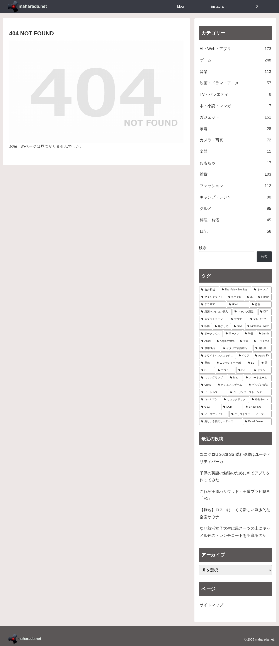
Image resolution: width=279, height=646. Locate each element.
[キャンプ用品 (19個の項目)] (245, 312)
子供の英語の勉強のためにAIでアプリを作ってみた (235, 476)
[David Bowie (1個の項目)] (257, 421)
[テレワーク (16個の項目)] (260, 319)
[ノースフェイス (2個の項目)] (213, 414)
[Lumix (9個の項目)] (264, 334)
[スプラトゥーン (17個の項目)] (213, 319)
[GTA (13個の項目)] (238, 326)
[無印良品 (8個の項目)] (209, 348)
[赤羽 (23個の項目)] (261, 304)
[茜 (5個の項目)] (266, 363)
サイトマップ (211, 605)
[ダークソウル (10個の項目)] (211, 334)
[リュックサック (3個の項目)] (235, 399)
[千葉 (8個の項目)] (244, 341)
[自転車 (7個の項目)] (262, 348)
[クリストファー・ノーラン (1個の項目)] (250, 414)
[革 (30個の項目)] (250, 297)
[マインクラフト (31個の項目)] (212, 297)
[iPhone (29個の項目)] (264, 297)
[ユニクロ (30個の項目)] (235, 297)
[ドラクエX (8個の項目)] (262, 341)
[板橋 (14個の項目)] (205, 326)
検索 (203, 248)
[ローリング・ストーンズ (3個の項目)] (250, 392)
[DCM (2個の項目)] (232, 407)
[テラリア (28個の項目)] (212, 304)
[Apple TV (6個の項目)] (262, 356)
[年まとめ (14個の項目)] (222, 326)
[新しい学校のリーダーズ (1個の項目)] (220, 421)
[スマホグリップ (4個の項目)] (213, 378)
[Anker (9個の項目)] (206, 341)
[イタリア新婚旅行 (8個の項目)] (236, 348)
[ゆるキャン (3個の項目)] (261, 399)
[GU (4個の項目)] (207, 370)
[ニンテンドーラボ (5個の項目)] (230, 363)
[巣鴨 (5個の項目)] (206, 363)
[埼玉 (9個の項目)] (249, 334)
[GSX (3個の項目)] (209, 407)
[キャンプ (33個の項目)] (262, 290)
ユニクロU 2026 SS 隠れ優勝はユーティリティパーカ (235, 458)
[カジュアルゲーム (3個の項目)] (231, 385)
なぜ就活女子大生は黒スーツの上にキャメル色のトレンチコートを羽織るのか (235, 531)
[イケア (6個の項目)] (244, 356)
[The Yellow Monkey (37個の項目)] (235, 290)
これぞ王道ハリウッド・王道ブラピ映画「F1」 (235, 495)
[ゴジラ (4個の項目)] (225, 370)
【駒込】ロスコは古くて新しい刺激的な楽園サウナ (235, 513)
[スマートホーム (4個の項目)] (258, 378)
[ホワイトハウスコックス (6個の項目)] (217, 356)
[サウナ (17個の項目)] (238, 319)
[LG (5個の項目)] (252, 363)
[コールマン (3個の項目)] (210, 399)
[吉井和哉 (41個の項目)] (209, 290)
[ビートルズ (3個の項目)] (213, 392)
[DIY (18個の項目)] (265, 312)
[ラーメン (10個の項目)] (233, 334)
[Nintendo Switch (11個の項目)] (258, 326)
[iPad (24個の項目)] (238, 304)
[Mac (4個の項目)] (235, 378)
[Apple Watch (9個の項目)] (226, 341)
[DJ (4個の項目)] (243, 370)
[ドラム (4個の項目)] (262, 370)
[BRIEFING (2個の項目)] (258, 407)
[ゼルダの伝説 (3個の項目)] (259, 385)
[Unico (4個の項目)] (207, 385)
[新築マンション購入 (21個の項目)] (215, 312)
